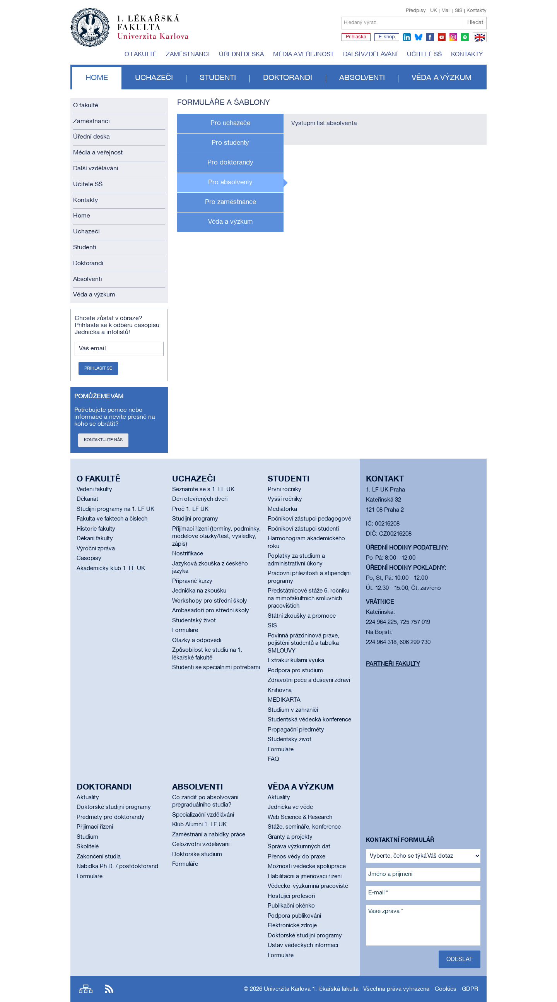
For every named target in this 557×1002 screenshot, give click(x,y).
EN (478, 41)
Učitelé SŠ (424, 54)
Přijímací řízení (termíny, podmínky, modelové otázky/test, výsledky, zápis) (216, 536)
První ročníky (284, 489)
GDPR (470, 989)
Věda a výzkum (442, 78)
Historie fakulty (96, 529)
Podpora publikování (294, 916)
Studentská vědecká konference (309, 720)
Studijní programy (195, 519)
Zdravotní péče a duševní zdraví (309, 680)
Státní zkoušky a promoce (302, 616)
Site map (85, 989)
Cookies (445, 989)
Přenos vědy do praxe (296, 857)
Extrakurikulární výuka (296, 660)
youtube (442, 37)
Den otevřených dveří (199, 499)
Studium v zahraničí (293, 710)
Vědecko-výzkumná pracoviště (308, 886)
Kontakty (476, 11)
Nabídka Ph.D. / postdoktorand (117, 866)
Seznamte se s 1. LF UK (203, 489)
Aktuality (88, 797)
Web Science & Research (300, 817)
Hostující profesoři (291, 896)
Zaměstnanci (188, 54)
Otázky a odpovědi (196, 640)
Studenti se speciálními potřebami (216, 667)
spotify (465, 37)
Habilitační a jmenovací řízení (305, 876)
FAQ (273, 759)
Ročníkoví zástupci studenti (303, 529)
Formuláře (185, 630)
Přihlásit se (98, 368)
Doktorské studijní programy (114, 807)
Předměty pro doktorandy (110, 817)
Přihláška (356, 37)
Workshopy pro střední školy (209, 601)
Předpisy (416, 11)
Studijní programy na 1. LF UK (115, 509)
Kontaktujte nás (103, 440)
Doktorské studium (197, 854)
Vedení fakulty (94, 489)
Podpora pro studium (295, 670)
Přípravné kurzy (192, 581)
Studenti (218, 78)
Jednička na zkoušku (199, 591)
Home (96, 78)
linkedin (407, 37)
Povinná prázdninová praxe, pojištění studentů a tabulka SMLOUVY (303, 643)
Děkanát (87, 499)
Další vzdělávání (370, 54)
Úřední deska (241, 54)
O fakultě (141, 54)
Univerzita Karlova (159, 40)
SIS (458, 11)
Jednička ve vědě (290, 807)
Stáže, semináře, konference (304, 827)
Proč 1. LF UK (190, 509)
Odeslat (459, 959)
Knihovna (280, 690)
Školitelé (88, 847)
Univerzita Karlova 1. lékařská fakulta (311, 989)
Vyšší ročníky (285, 499)
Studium (87, 837)
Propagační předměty (296, 730)
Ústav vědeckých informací (303, 945)
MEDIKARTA (284, 700)
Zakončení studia (99, 857)
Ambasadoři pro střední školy (210, 610)
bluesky (418, 37)
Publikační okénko (291, 906)
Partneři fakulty (393, 664)
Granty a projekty (290, 837)
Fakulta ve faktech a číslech (112, 519)
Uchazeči (154, 78)
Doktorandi (287, 78)
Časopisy (89, 558)
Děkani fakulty (95, 538)
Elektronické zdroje (292, 925)
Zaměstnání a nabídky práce (208, 835)
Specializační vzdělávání (203, 815)
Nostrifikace (187, 554)
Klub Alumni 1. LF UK (199, 824)
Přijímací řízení (95, 827)
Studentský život (194, 620)
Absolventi (362, 78)
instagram (453, 37)
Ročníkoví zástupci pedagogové (309, 519)
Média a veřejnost (303, 54)
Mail (446, 11)
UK (433, 11)
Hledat (475, 22)
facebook (430, 37)
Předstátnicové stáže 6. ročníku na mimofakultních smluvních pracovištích (308, 598)
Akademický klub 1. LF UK (111, 568)
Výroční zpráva (96, 549)
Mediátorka (282, 509)
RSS (109, 989)
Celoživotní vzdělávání (200, 844)
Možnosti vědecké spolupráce (307, 866)
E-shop (387, 37)
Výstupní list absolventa (324, 123)
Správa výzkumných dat (299, 847)
